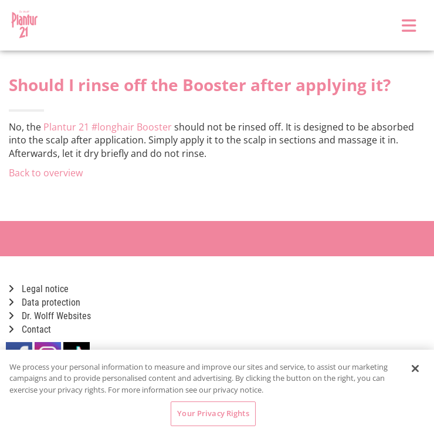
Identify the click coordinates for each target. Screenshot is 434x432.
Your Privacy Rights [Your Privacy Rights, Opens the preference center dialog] (213, 413)
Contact (30, 329)
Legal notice (39, 288)
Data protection (44, 302)
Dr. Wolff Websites (50, 316)
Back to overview (46, 172)
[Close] (415, 368)
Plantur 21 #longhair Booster (107, 126)
